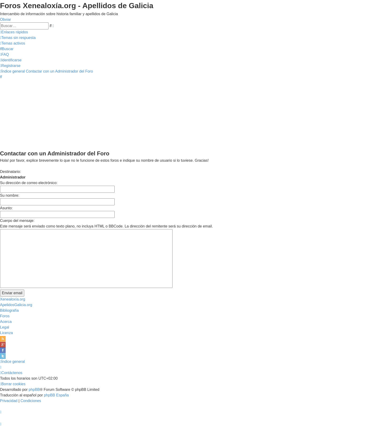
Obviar (5, 19)
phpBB (34, 390)
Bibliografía (9, 310)
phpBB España (56, 395)
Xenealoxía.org (12, 299)
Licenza (6, 333)
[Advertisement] (183, 114)
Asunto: (6, 208)
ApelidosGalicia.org (16, 305)
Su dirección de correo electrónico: (28, 183)
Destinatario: (10, 172)
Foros (5, 316)
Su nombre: (9, 195)
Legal (4, 327)
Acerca (6, 322)
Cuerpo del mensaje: (17, 221)
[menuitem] (18, 38)
